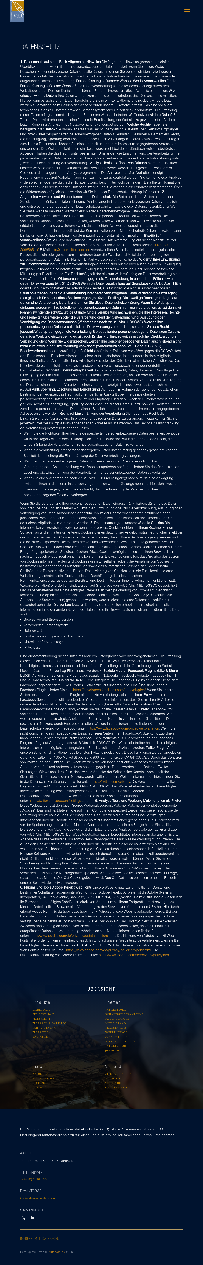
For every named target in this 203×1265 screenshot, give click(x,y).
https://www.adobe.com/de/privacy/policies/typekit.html (108, 950)
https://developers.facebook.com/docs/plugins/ (109, 690)
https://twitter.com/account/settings (55, 800)
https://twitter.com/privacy (110, 781)
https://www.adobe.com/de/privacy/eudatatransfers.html (72, 935)
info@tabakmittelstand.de (70, 249)
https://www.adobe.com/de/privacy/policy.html (134, 955)
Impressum (29, 1238)
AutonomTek (56, 1252)
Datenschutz (52, 1238)
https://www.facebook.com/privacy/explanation (123, 728)
